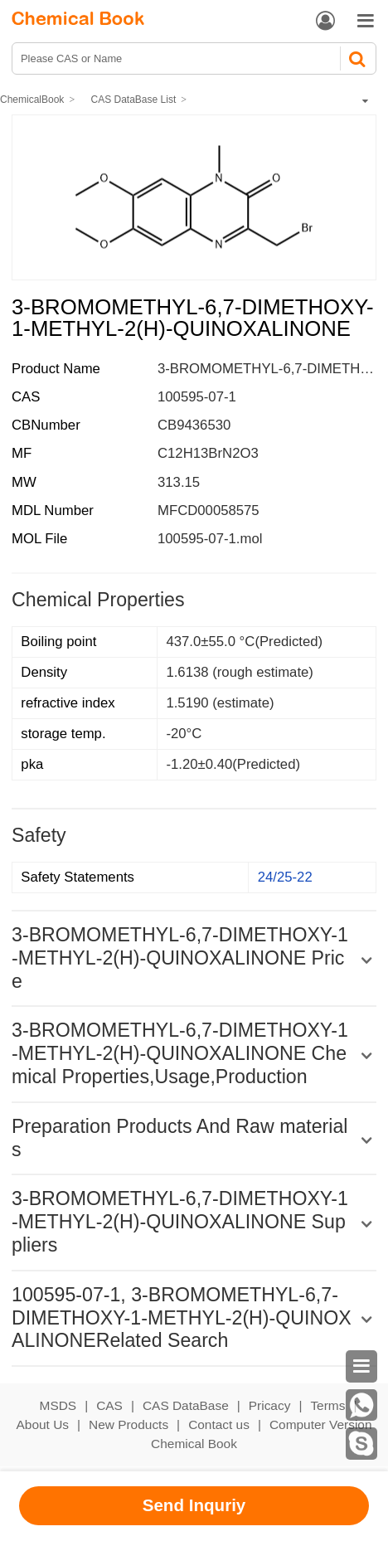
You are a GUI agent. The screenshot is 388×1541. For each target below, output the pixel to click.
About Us (43, 1424)
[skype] (362, 1443)
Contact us (219, 1424)
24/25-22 (285, 877)
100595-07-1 (197, 397)
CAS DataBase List (134, 99)
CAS (109, 1405)
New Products (128, 1424)
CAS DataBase (186, 1405)
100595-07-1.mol (210, 539)
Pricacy (270, 1405)
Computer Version (320, 1424)
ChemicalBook (32, 99)
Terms (327, 1405)
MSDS (58, 1405)
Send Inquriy (194, 1504)
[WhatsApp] (362, 1405)
